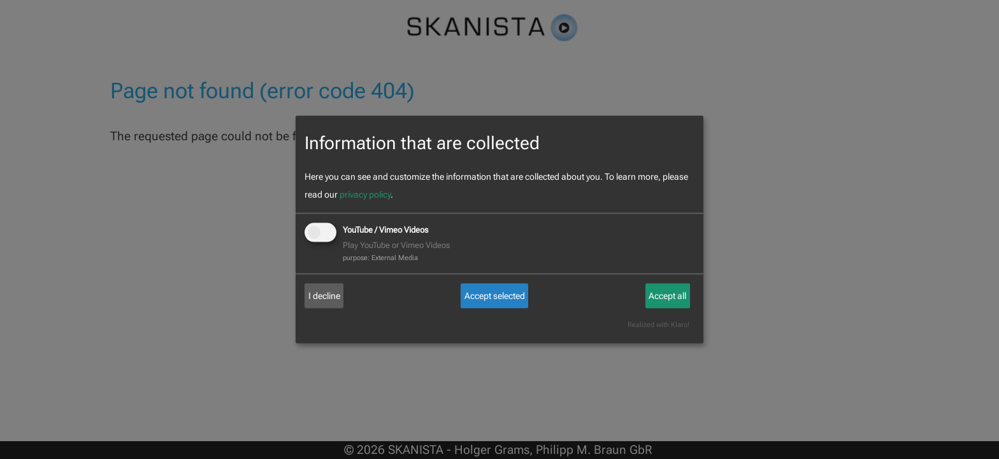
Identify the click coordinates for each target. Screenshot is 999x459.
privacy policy (365, 194)
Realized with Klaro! (658, 325)
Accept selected (494, 296)
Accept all (667, 296)
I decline (324, 296)
